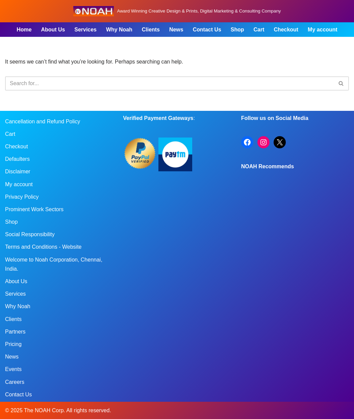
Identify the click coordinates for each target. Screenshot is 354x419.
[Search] (169, 83)
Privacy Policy (22, 197)
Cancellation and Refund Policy (42, 121)
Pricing (13, 344)
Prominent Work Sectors (34, 209)
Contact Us (207, 29)
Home (23, 29)
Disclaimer (17, 172)
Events (13, 369)
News (176, 29)
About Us (53, 29)
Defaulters (17, 159)
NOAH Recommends (267, 166)
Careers (14, 382)
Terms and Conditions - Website (43, 247)
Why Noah (119, 29)
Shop (237, 29)
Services (85, 29)
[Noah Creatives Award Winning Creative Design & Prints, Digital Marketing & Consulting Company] (177, 11)
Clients (151, 29)
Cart (259, 29)
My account (323, 29)
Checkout (286, 29)
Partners (15, 332)
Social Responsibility (30, 234)
